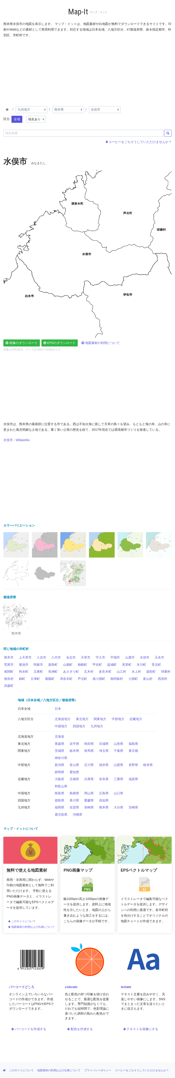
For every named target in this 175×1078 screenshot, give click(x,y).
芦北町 (82, 679)
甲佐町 (97, 664)
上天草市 (25, 657)
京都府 (74, 779)
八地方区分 (26, 719)
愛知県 (74, 772)
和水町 (23, 671)
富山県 (74, 765)
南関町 (9, 671)
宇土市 (100, 657)
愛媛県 (89, 800)
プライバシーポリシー (97, 1070)
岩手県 (74, 743)
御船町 (82, 664)
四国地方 (79, 726)
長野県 (133, 765)
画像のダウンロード (22, 343)
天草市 (85, 657)
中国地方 (61, 726)
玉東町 (38, 671)
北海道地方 (62, 719)
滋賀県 (133, 779)
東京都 (133, 750)
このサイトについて (22, 921)
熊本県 (104, 807)
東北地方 (82, 719)
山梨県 (118, 765)
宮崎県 (133, 807)
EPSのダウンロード (59, 343)
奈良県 (104, 779)
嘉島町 (53, 664)
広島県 (104, 793)
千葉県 (118, 750)
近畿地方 (136, 719)
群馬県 (89, 750)
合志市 (71, 657)
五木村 (88, 671)
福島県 (133, 743)
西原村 (162, 679)
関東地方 (100, 719)
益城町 (112, 664)
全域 (17, 119)
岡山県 (89, 793)
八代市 (56, 657)
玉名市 (159, 657)
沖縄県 (77, 814)
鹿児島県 (61, 814)
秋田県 (89, 743)
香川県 (74, 800)
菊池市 (23, 664)
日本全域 (24, 708)
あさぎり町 (71, 671)
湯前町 (151, 671)
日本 (58, 708)
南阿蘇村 (116, 679)
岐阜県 (148, 765)
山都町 (68, 664)
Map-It (78, 11)
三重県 (118, 779)
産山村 (147, 679)
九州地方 (97, 726)
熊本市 (9, 657)
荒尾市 (9, 664)
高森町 (9, 685)
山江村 (121, 671)
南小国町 (99, 679)
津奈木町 (66, 679)
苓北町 (156, 664)
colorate (71, 987)
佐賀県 (74, 807)
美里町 (127, 664)
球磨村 (165, 671)
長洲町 (53, 671)
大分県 (118, 807)
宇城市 (115, 657)
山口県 (118, 793)
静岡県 (59, 772)
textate (126, 987)
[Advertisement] (88, 71)
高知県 (104, 800)
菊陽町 (50, 679)
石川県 (89, 765)
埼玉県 (104, 750)
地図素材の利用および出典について (31, 926)
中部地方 (118, 719)
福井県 (104, 765)
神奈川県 (61, 758)
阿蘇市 (38, 664)
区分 (6, 119)
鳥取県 (59, 793)
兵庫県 (89, 779)
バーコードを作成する (28, 1029)
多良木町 (105, 671)
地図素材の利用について (101, 343)
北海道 (59, 736)
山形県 (118, 743)
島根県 (74, 793)
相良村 (9, 679)
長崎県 (89, 807)
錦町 (22, 679)
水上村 (136, 671)
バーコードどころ (21, 987)
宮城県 (104, 743)
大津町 (35, 679)
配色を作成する (80, 1029)
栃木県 (74, 750)
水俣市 (144, 657)
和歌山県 (61, 786)
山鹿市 (130, 657)
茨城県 (59, 750)
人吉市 (41, 657)
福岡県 (59, 807)
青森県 (59, 743)
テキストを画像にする (140, 1029)
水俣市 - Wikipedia (16, 440)
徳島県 (59, 800)
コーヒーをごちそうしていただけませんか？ (139, 142)
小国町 (133, 679)
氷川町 (141, 664)
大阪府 (59, 779)
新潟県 (59, 765)
